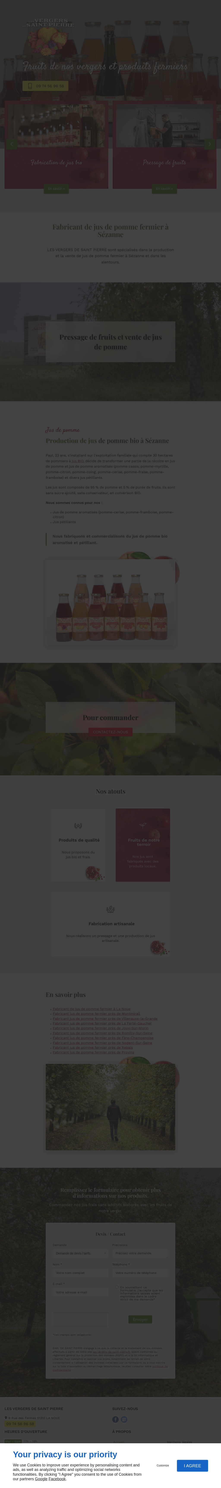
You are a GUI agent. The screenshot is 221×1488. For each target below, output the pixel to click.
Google (41, 1479)
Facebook (57, 1479)
